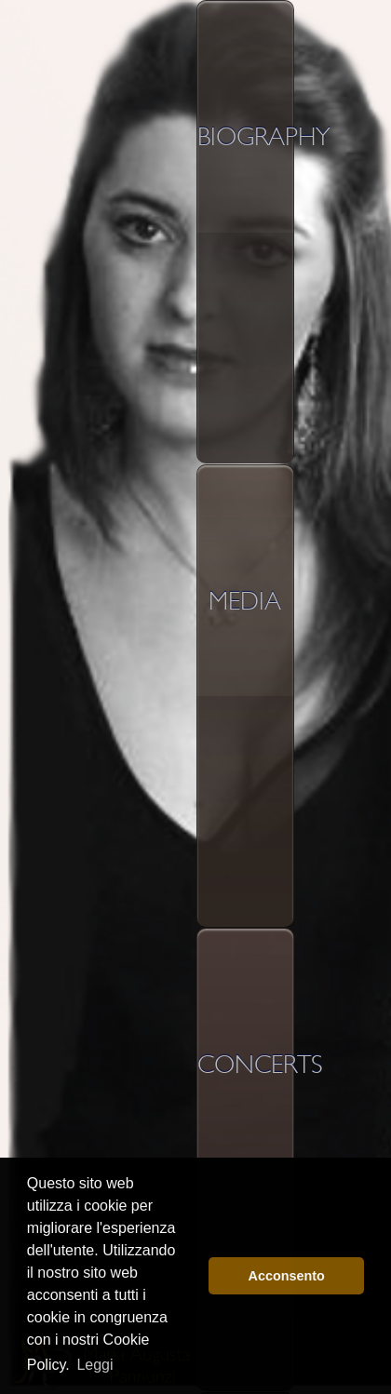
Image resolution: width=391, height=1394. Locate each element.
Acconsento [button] (287, 1275)
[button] (189, 1275)
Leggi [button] (94, 1365)
